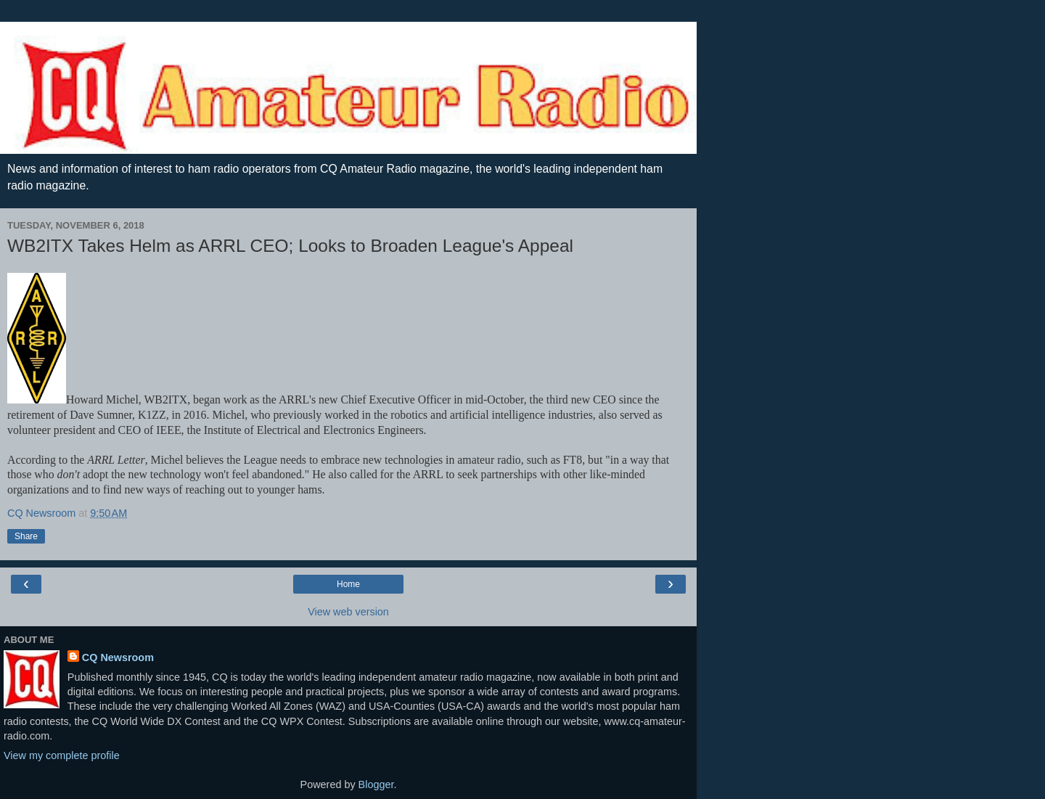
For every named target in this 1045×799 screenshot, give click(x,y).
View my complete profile (62, 755)
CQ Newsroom (118, 657)
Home (348, 584)
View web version (348, 612)
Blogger (376, 784)
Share (26, 536)
